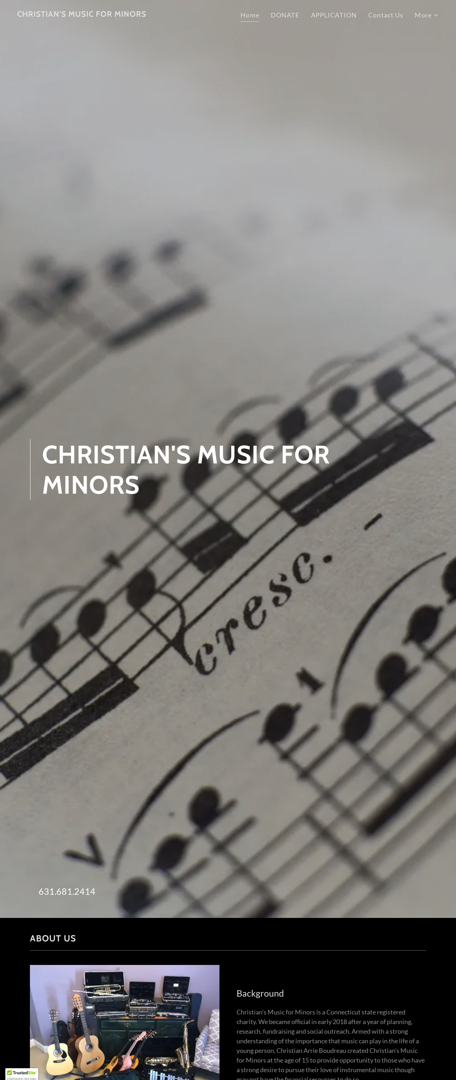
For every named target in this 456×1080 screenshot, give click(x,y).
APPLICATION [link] (334, 15)
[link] (81, 14)
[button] (427, 15)
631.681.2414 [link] (66, 891)
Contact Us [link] (385, 15)
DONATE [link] (285, 15)
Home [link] (249, 15)
